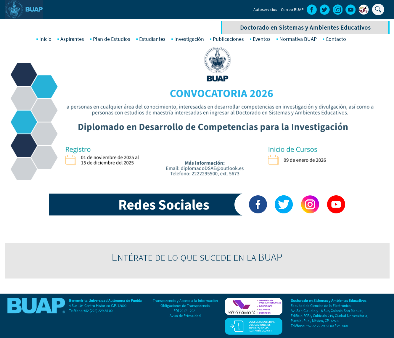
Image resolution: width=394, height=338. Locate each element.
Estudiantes (152, 39)
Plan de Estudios (111, 39)
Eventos (262, 39)
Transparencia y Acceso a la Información (185, 300)
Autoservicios (265, 9)
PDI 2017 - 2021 (185, 310)
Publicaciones (228, 39)
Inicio (45, 39)
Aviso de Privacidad (185, 315)
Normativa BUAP (298, 39)
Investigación (189, 39)
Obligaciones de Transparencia (185, 305)
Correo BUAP (292, 9)
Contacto (336, 39)
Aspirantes (72, 39)
